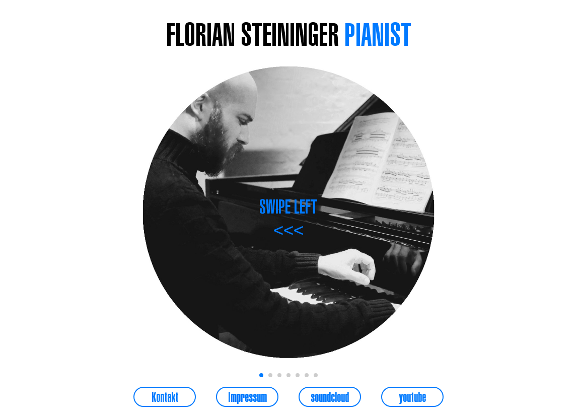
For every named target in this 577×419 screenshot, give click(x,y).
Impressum (247, 397)
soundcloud (330, 397)
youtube (412, 397)
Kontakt (165, 397)
